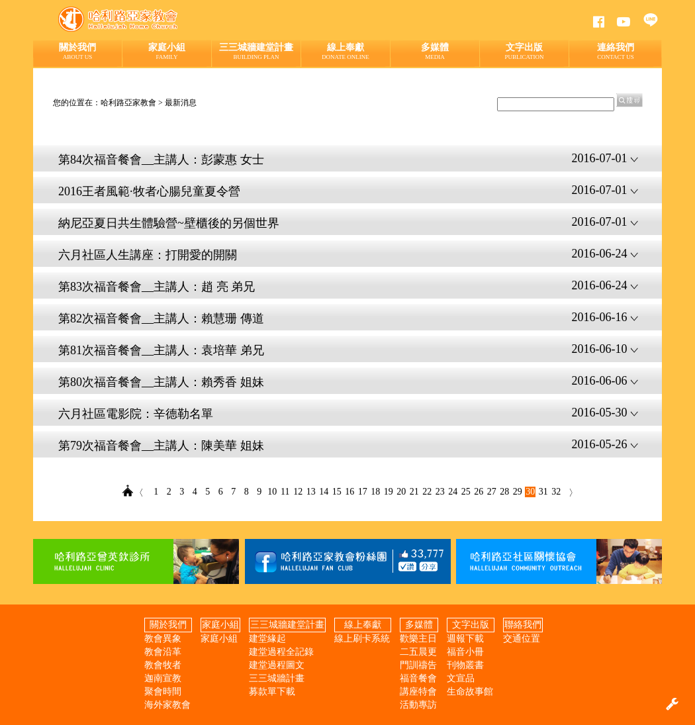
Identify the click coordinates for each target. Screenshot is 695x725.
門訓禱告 (418, 665)
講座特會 (418, 692)
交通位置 (521, 639)
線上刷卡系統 (362, 639)
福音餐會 (418, 678)
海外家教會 (167, 705)
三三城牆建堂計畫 (256, 51)
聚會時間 (162, 692)
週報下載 (465, 639)
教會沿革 (162, 652)
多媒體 (435, 51)
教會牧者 (162, 665)
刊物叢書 (465, 665)
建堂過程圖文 (276, 665)
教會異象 (162, 639)
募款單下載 (272, 692)
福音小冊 (465, 652)
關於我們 (77, 51)
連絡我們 (615, 51)
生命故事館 (470, 692)
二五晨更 (418, 652)
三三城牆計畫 (276, 678)
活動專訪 (418, 705)
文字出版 (524, 51)
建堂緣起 (267, 639)
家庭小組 (166, 51)
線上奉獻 (345, 51)
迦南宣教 (162, 678)
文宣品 (461, 678)
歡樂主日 (418, 639)
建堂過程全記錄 (281, 652)
